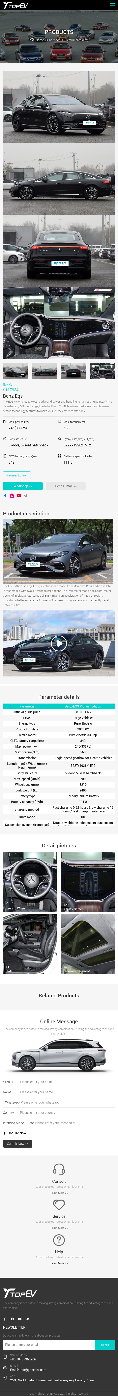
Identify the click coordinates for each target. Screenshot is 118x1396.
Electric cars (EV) (76, 40)
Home (40, 40)
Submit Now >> (17, 1144)
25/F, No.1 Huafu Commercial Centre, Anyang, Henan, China (52, 1380)
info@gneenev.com (33, 1370)
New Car (8, 384)
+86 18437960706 (23, 1359)
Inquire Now (17, 1133)
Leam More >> (59, 1193)
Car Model (54, 40)
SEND (105, 1345)
